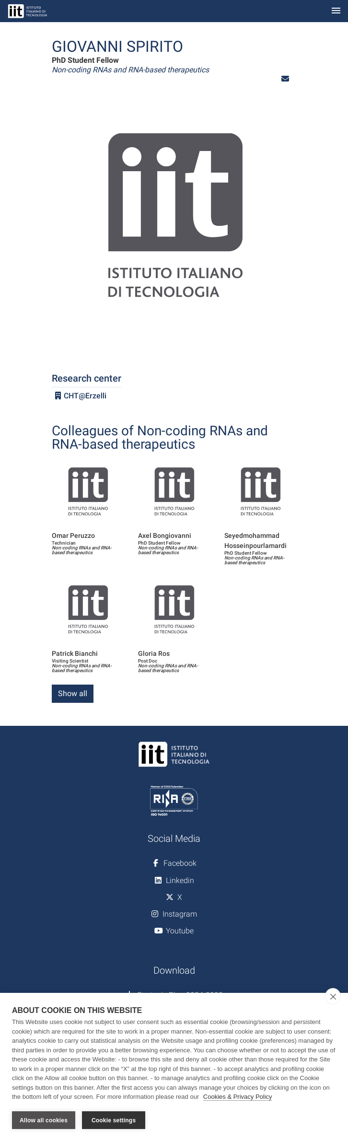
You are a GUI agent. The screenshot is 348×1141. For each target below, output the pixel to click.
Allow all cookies (44, 1120)
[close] (333, 997)
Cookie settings (114, 1120)
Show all (72, 693)
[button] (285, 78)
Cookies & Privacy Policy (237, 1097)
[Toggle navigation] (336, 11)
